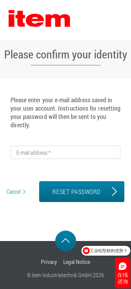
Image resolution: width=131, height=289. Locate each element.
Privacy (49, 261)
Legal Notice (76, 261)
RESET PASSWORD (76, 191)
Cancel (14, 191)
